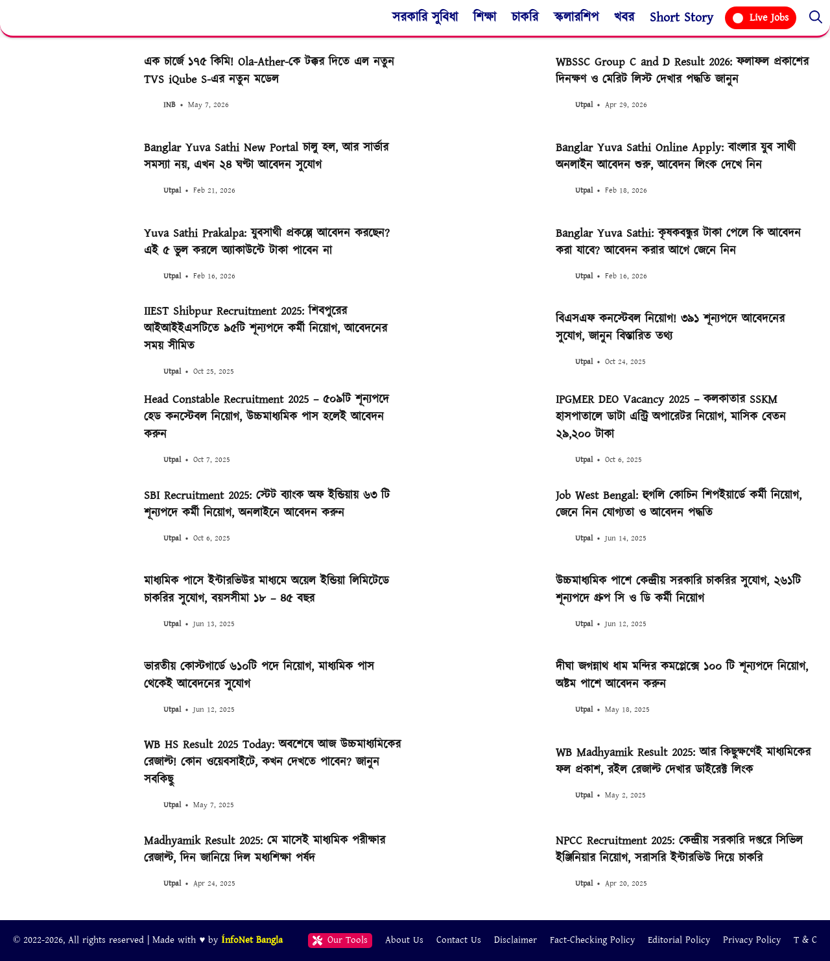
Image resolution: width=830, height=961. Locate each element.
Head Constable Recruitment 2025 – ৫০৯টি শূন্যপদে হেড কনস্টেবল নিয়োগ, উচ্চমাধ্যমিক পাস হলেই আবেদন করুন (266, 417)
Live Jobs (760, 17)
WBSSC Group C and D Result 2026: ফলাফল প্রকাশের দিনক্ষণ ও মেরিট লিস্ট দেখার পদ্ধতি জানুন (682, 71)
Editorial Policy (679, 940)
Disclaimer (515, 940)
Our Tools (340, 940)
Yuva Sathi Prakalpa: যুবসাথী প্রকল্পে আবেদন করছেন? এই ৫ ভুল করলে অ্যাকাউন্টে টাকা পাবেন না (267, 242)
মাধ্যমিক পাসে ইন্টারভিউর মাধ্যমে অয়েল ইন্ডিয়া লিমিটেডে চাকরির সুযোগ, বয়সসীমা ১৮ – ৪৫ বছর (266, 590)
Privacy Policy (752, 940)
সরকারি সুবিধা (425, 17)
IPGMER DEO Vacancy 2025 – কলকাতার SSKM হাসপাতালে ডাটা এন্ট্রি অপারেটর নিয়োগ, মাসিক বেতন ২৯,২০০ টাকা (671, 417)
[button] (815, 18)
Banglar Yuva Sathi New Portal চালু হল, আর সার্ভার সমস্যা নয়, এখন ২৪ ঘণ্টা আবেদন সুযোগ (266, 156)
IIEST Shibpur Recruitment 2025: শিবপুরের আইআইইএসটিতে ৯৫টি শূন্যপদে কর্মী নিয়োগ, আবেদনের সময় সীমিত (265, 328)
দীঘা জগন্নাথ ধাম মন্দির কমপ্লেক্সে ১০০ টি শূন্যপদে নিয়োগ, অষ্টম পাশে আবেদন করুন (682, 675)
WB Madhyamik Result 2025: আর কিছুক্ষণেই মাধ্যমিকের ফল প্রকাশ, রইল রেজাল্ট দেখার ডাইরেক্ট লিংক (683, 761)
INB (169, 104)
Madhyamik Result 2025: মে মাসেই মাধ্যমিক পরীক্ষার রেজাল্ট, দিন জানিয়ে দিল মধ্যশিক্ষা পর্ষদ (264, 849)
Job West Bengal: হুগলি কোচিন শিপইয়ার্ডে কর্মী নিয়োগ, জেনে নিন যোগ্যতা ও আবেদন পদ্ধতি (678, 504)
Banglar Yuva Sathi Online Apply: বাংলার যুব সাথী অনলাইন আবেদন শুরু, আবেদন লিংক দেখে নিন (676, 156)
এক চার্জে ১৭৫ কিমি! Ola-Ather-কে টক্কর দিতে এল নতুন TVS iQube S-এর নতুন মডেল (269, 71)
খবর (624, 17)
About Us (404, 940)
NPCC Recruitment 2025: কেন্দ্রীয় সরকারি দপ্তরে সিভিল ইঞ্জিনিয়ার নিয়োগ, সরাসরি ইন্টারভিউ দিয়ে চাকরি (679, 849)
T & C (805, 940)
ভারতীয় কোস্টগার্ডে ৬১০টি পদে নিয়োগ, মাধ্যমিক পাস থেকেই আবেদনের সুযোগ (259, 675)
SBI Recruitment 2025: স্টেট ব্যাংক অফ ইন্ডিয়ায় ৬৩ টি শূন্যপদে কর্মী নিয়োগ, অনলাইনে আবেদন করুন (267, 504)
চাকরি (525, 17)
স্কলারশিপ (576, 17)
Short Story (681, 17)
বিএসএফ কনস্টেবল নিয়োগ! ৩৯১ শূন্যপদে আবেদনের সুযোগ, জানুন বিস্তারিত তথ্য (670, 328)
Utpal (584, 104)
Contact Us (458, 940)
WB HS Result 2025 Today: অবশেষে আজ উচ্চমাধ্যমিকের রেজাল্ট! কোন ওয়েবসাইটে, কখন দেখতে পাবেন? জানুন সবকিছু (272, 762)
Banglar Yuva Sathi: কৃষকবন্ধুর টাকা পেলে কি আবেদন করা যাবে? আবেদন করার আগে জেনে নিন (678, 242)
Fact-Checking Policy (592, 940)
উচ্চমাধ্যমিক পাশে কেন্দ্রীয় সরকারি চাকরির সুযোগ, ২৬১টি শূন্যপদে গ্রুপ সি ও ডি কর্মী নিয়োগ (678, 590)
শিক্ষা (484, 17)
